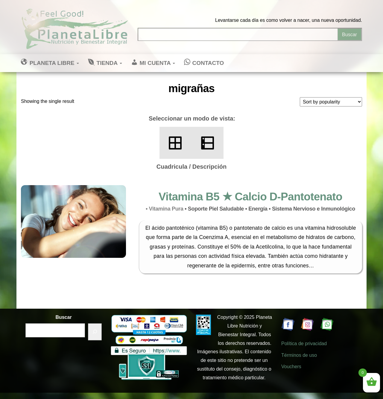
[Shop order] (331, 101)
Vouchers (291, 366)
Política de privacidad (304, 343)
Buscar (63, 317)
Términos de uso (299, 355)
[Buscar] (95, 331)
